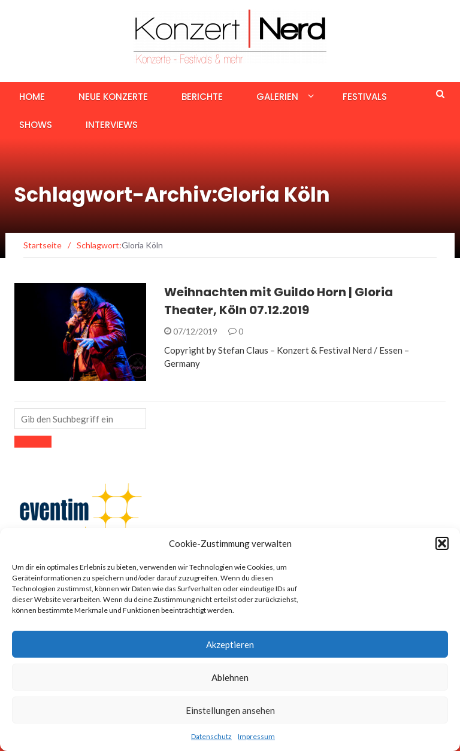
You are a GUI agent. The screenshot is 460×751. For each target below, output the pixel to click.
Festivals (365, 96)
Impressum (256, 736)
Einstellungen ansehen (230, 710)
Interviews (112, 124)
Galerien (277, 96)
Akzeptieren (230, 644)
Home (32, 96)
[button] (442, 543)
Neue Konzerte (113, 96)
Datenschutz (211, 736)
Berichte (202, 96)
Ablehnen (230, 677)
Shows (35, 124)
